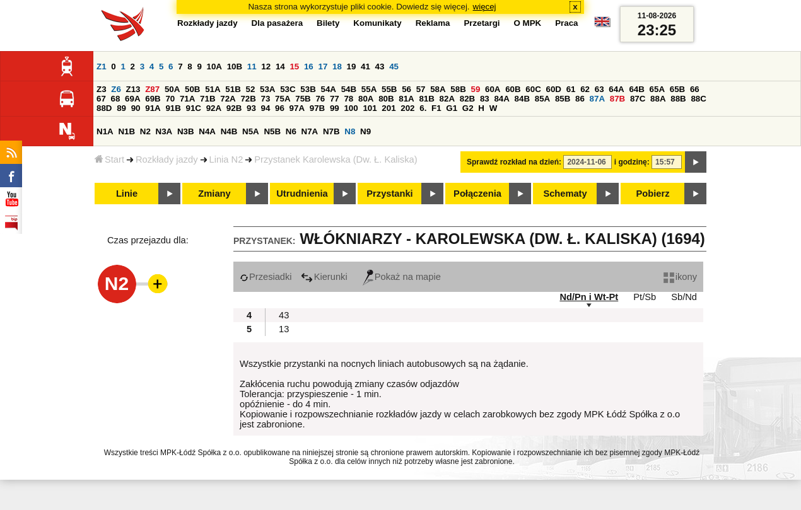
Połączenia (477, 193)
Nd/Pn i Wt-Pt (588, 297)
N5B (272, 131)
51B (232, 89)
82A (447, 98)
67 (101, 98)
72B (247, 98)
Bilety (328, 23)
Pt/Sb (644, 297)
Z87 (152, 89)
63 (599, 89)
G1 (451, 108)
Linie (126, 193)
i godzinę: (632, 162)
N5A (250, 131)
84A (501, 98)
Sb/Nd (684, 297)
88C (698, 98)
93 (251, 108)
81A (406, 98)
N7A (310, 131)
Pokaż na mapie (402, 277)
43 (380, 66)
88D (104, 108)
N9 (365, 131)
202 (407, 108)
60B (512, 89)
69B (152, 98)
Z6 (116, 89)
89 (121, 108)
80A (365, 98)
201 (388, 108)
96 (279, 108)
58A (437, 89)
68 (115, 98)
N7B (331, 131)
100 (351, 108)
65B (677, 89)
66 (694, 89)
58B (457, 89)
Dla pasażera (277, 23)
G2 (468, 108)
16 (308, 66)
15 (294, 66)
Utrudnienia (301, 193)
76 (320, 98)
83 (484, 98)
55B (389, 89)
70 (170, 98)
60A (492, 89)
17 (322, 66)
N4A (207, 131)
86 (580, 98)
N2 (145, 131)
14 (280, 66)
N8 (349, 131)
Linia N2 (226, 159)
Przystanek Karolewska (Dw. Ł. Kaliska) (335, 159)
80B (386, 98)
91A (152, 108)
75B (302, 98)
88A (657, 98)
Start (109, 159)
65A (657, 89)
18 (337, 66)
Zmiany (214, 193)
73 (266, 98)
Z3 (101, 89)
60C (533, 89)
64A (616, 89)
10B (234, 66)
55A (369, 89)
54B (348, 89)
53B (307, 89)
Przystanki (389, 193)
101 (370, 108)
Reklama (433, 23)
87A (597, 98)
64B (636, 89)
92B (234, 108)
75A (282, 98)
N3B (185, 131)
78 (348, 98)
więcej (484, 6)
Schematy (565, 193)
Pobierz (653, 193)
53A (267, 89)
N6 (291, 131)
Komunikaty (377, 23)
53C (287, 89)
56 (406, 89)
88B (678, 98)
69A (132, 98)
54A (328, 89)
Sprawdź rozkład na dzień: (514, 162)
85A (542, 98)
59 (476, 89)
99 (334, 108)
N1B (126, 131)
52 (250, 89)
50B (192, 89)
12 (266, 66)
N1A (105, 131)
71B (207, 98)
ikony (680, 277)
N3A (164, 131)
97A (297, 108)
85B (562, 98)
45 (394, 66)
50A (172, 89)
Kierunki (324, 277)
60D (553, 89)
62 (585, 89)
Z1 (101, 66)
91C (193, 108)
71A (187, 98)
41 (365, 66)
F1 (436, 108)
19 (351, 66)
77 (334, 98)
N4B (229, 131)
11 (252, 66)
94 (266, 108)
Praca (566, 23)
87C (637, 98)
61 (571, 89)
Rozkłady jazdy (167, 159)
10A (214, 66)
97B (317, 108)
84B (522, 98)
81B (426, 98)
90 (136, 108)
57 (421, 89)
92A (213, 108)
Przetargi (482, 23)
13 (284, 329)
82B (467, 98)
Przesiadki (266, 277)
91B (172, 108)
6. (422, 108)
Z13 (133, 89)
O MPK (528, 23)
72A (227, 98)
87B (617, 98)
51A (212, 89)
